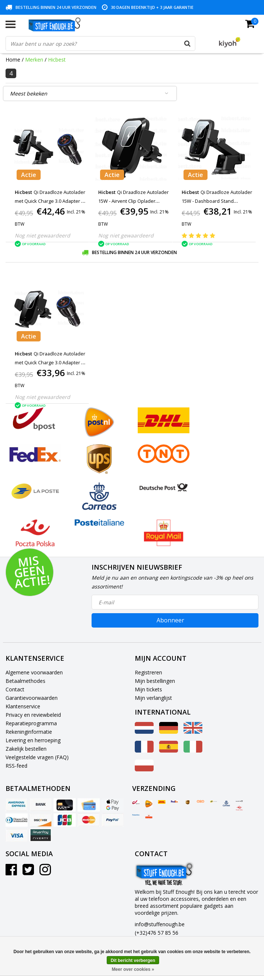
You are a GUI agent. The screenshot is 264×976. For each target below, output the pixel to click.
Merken (34, 59)
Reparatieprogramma (31, 723)
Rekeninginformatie (29, 731)
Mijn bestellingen (155, 680)
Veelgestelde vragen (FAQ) (37, 757)
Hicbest (57, 59)
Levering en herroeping (33, 740)
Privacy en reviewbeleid (33, 714)
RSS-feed (16, 765)
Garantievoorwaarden (32, 697)
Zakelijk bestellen (26, 748)
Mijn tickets (148, 689)
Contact (15, 689)
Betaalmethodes (25, 680)
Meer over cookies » (133, 969)
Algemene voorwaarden (34, 672)
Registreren (148, 672)
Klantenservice (23, 706)
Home (13, 59)
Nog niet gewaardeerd (42, 235)
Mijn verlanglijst (153, 697)
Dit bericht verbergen (133, 960)
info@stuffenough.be (160, 924)
